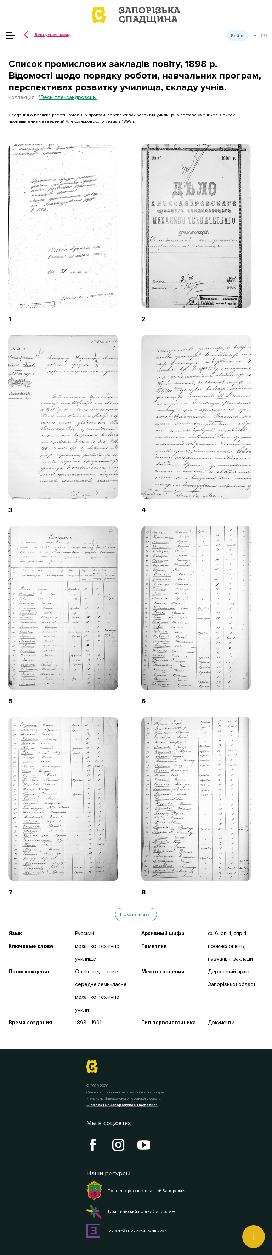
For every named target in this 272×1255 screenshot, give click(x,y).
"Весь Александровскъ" (68, 97)
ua (253, 36)
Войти (237, 36)
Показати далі (136, 914)
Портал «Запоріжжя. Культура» (126, 1231)
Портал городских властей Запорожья (136, 1191)
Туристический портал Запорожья (131, 1212)
